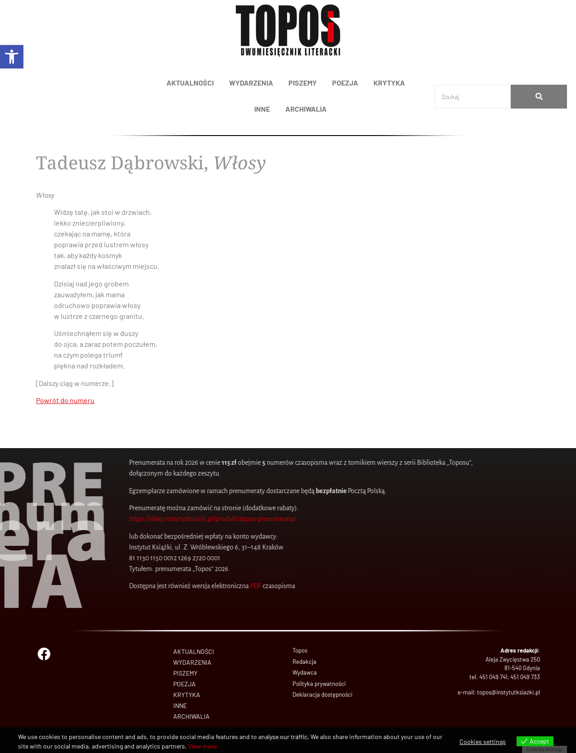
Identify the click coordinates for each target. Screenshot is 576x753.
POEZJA (345, 82)
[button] (11, 56)
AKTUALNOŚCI (190, 82)
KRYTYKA (389, 82)
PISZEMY (302, 82)
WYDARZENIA (251, 82)
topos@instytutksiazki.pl (508, 692)
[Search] (472, 97)
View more (202, 746)
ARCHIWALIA (306, 108)
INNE (262, 108)
